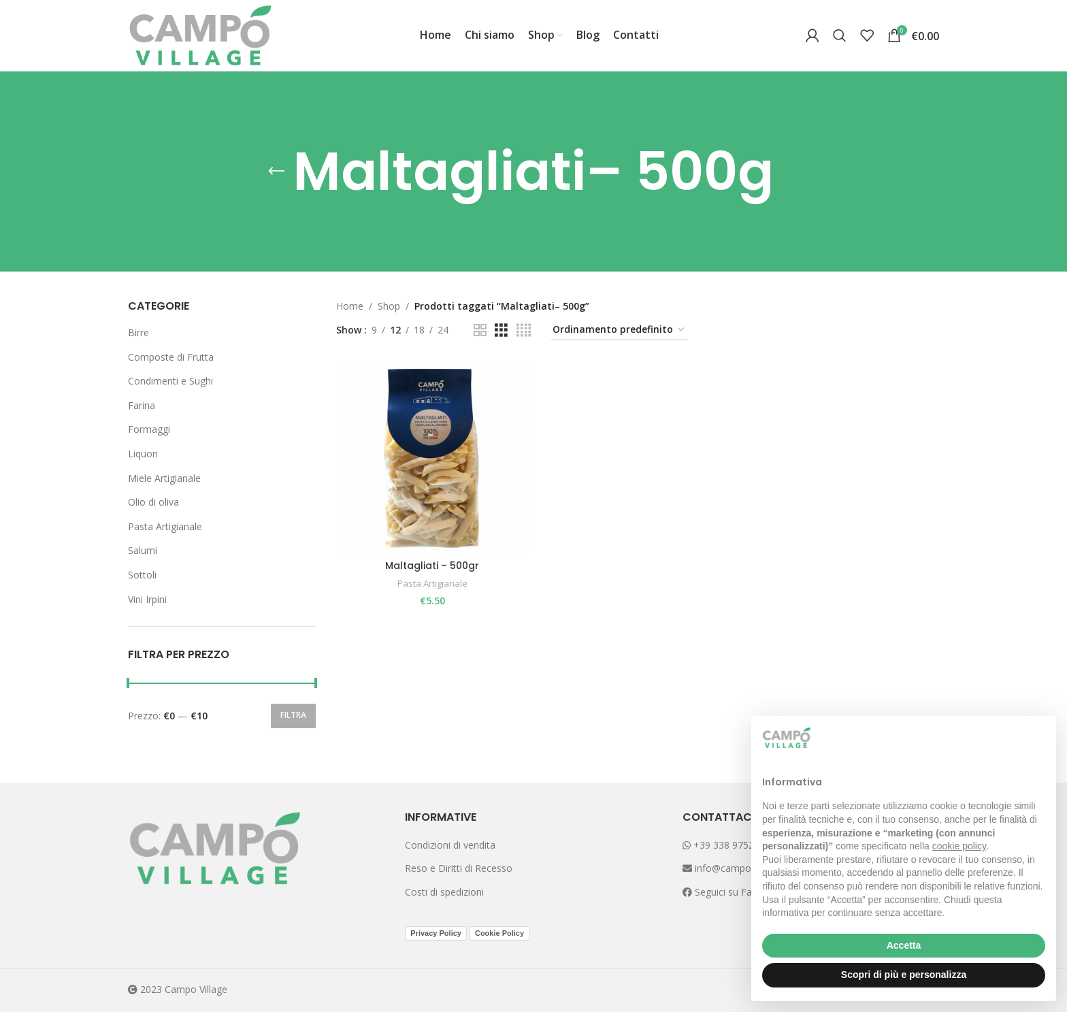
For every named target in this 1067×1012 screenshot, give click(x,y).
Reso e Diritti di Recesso (458, 868)
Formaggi (149, 429)
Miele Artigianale (164, 478)
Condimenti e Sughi (170, 380)
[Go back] (276, 171)
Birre (138, 332)
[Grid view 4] (523, 330)
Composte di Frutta (171, 356)
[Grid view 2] (480, 330)
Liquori (143, 453)
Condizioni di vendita (450, 844)
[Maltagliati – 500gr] (432, 457)
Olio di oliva (153, 501)
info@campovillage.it (739, 868)
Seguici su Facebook (738, 891)
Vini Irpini (147, 599)
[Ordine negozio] (619, 330)
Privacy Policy (435, 933)
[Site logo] (200, 34)
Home (349, 305)
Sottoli (142, 574)
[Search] (839, 35)
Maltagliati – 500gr (432, 565)
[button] (1038, 738)
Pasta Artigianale (165, 526)
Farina (141, 405)
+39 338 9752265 (726, 844)
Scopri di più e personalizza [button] (903, 974)
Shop (389, 305)
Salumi (142, 550)
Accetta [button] (904, 945)
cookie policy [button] (959, 845)
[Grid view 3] (501, 330)
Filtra (293, 715)
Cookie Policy (499, 933)
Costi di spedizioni (444, 891)
